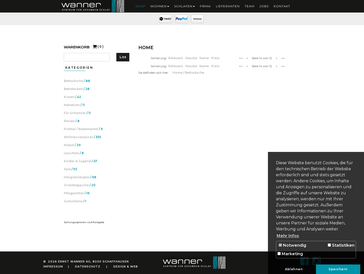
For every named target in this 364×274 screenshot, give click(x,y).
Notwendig (292, 245)
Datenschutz (87, 266)
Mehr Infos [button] (288, 235)
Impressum (53, 266)
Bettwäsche (194, 72)
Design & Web (125, 266)
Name (204, 58)
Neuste (191, 58)
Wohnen (159, 6)
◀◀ (240, 58)
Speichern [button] (338, 269)
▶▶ (283, 58)
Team (249, 6)
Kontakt (282, 6)
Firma (205, 6)
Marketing (290, 253)
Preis (215, 58)
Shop (140, 6)
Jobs (264, 6)
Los (123, 57)
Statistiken (341, 245)
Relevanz (176, 58)
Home (178, 72)
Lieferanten (228, 6)
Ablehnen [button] (294, 269)
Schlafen (184, 6)
